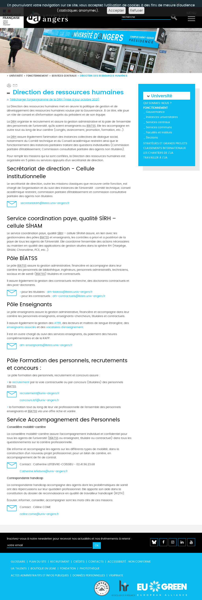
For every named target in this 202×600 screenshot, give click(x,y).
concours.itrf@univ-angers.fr (39, 400)
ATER (57, 323)
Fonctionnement (37, 75)
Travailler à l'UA (155, 157)
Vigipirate (116, 575)
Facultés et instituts (159, 132)
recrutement (21, 382)
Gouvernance (155, 112)
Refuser (136, 10)
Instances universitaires (162, 117)
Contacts (96, 562)
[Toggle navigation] (191, 17)
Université (16, 75)
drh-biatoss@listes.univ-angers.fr (70, 292)
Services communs (159, 127)
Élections (152, 138)
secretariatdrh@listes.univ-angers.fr (45, 203)
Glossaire (18, 562)
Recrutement (59, 562)
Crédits (78, 562)
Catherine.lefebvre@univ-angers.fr (44, 471)
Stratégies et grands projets (165, 143)
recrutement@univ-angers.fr (39, 393)
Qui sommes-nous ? (157, 103)
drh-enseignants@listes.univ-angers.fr (46, 345)
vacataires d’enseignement (64, 327)
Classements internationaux (164, 148)
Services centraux (64, 75)
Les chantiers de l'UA (158, 153)
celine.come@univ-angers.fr (39, 514)
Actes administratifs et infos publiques (40, 575)
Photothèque (89, 568)
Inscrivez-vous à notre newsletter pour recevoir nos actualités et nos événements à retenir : (69, 539)
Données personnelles (89, 575)
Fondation (68, 568)
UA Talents (19, 568)
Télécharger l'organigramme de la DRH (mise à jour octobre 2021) (54, 99)
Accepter (116, 10)
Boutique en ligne (43, 568)
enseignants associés (21, 327)
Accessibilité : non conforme (129, 562)
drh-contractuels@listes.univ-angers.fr (78, 296)
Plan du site (37, 562)
